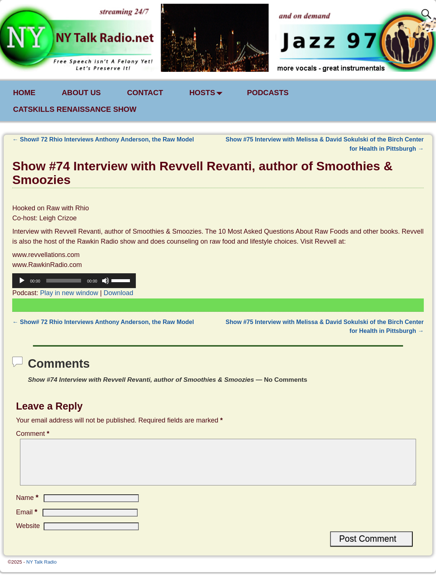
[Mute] (105, 280)
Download (118, 293)
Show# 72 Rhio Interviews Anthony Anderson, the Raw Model (103, 139)
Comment (33, 433)
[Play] (22, 280)
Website (28, 534)
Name (28, 506)
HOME (24, 93)
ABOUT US (81, 93)
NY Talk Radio (41, 571)
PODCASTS (268, 93)
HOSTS (208, 92)
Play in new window (69, 293)
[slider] (63, 281)
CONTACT (145, 93)
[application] (74, 280)
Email (27, 521)
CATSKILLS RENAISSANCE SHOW (75, 109)
